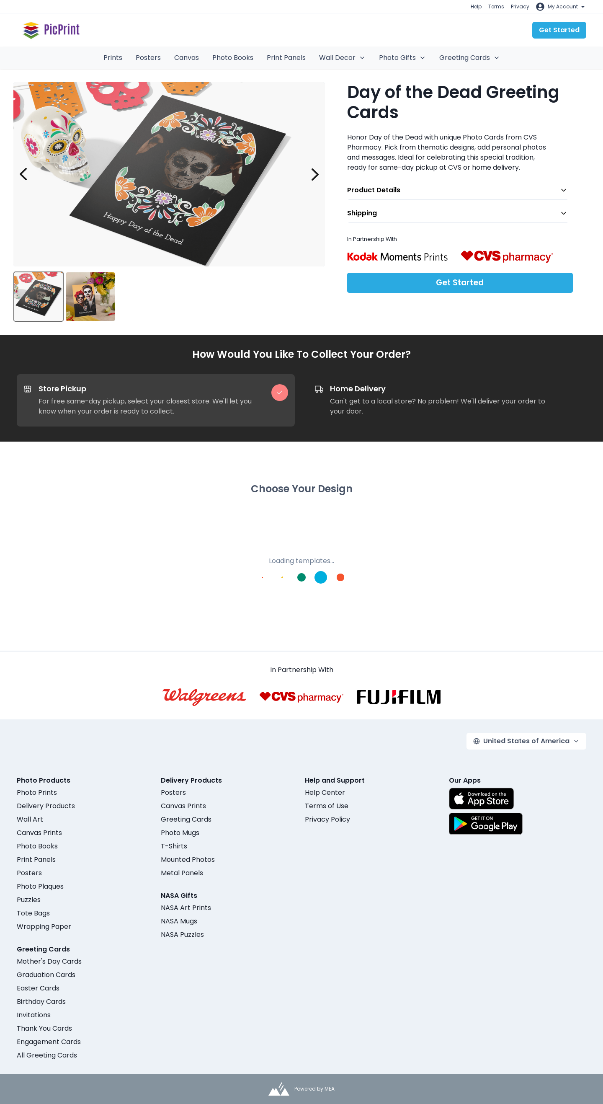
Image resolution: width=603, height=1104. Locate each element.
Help (476, 6)
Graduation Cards (46, 975)
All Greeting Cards (47, 1055)
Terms (496, 6)
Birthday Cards (41, 1001)
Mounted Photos (188, 859)
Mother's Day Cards (49, 961)
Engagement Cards (49, 1042)
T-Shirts (174, 846)
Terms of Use (326, 806)
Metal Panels (182, 873)
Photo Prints (37, 792)
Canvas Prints (39, 833)
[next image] (315, 174)
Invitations (34, 1015)
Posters (148, 57)
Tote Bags (33, 913)
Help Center (325, 792)
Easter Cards (38, 988)
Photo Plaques (40, 886)
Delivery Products (46, 806)
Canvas (186, 57)
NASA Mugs (179, 921)
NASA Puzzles (182, 934)
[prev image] (23, 174)
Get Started (559, 30)
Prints (112, 57)
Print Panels (286, 57)
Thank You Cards (44, 1028)
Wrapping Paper (44, 926)
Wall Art (30, 819)
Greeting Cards (469, 57)
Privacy (520, 6)
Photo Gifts (402, 57)
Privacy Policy (327, 819)
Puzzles (29, 900)
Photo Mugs (180, 833)
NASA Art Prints (186, 908)
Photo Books (232, 57)
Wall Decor (342, 57)
